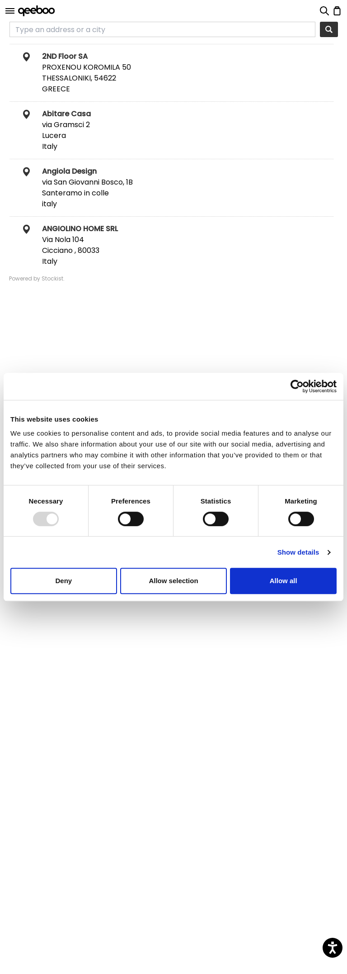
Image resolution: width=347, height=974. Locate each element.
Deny (63, 580)
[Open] (9, 10)
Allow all (283, 580)
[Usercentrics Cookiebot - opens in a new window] (297, 386)
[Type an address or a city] (162, 29)
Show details (298, 552)
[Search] (329, 29)
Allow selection (173, 580)
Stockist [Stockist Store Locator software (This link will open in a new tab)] (52, 278)
